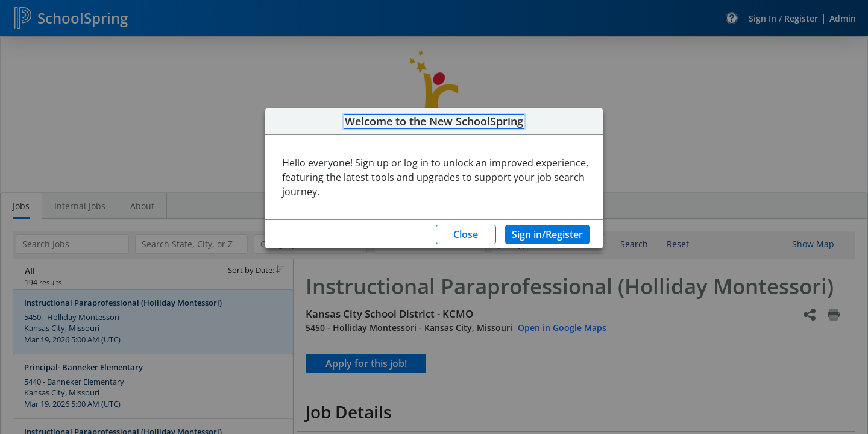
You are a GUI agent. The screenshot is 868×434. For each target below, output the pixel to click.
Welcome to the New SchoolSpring (434, 121)
